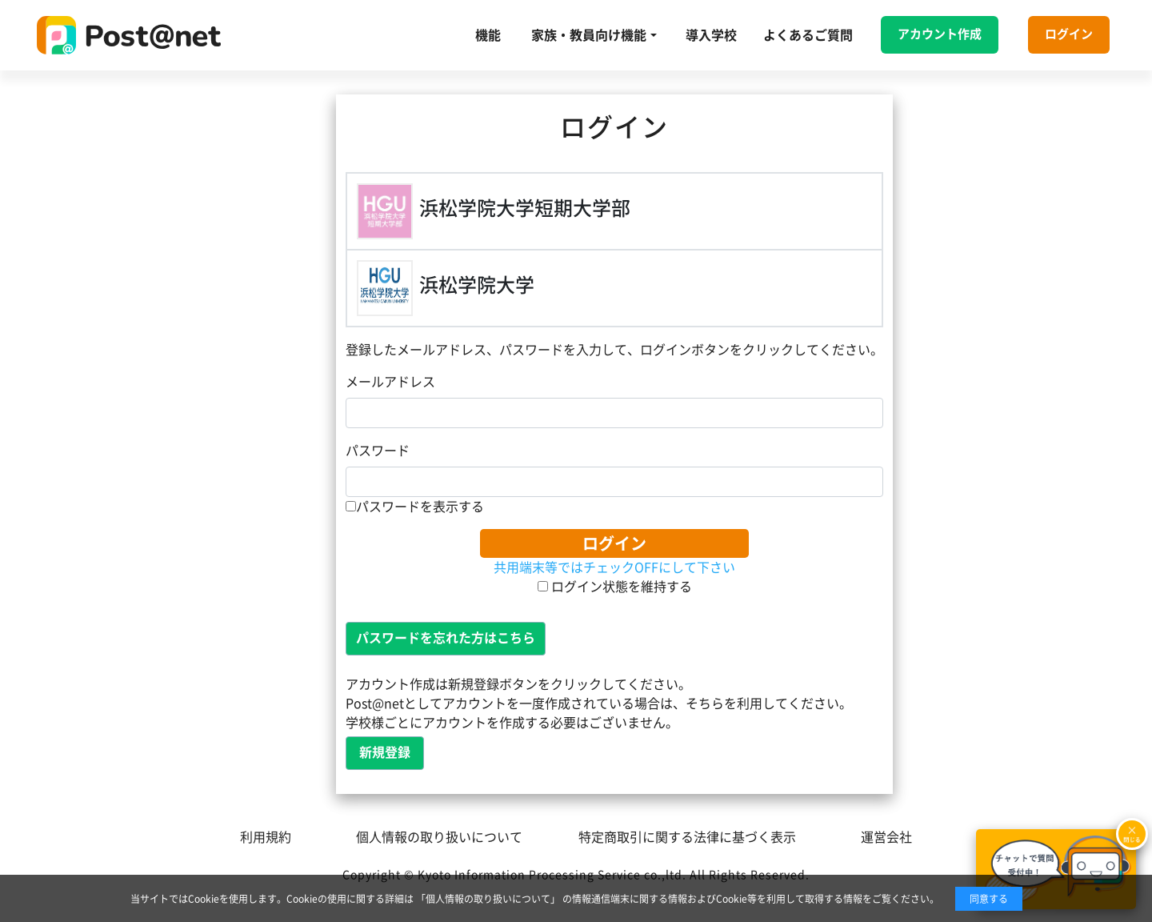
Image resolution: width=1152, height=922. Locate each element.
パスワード (378, 450)
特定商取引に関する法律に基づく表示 (687, 837)
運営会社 (886, 837)
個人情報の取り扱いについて (439, 837)
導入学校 (711, 35)
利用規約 (265, 837)
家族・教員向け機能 (588, 35)
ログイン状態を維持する (615, 586)
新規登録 (384, 752)
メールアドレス (390, 381)
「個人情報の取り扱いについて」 (488, 899)
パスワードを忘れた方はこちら (445, 637)
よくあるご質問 (808, 35)
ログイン (1069, 34)
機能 (488, 35)
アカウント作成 (940, 34)
